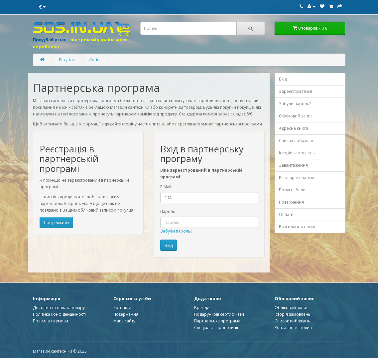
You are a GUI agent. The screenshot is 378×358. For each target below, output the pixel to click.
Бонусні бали (292, 190)
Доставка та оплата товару (59, 307)
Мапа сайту (124, 321)
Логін (94, 60)
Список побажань (297, 140)
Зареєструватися (295, 91)
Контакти (122, 307)
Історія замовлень (297, 153)
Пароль (167, 211)
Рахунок (67, 60)
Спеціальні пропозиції (216, 327)
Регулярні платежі (296, 177)
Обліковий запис (296, 116)
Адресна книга (293, 128)
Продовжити (56, 222)
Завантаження (293, 165)
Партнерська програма (217, 321)
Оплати (286, 214)
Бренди (201, 307)
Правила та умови (50, 321)
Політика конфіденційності (59, 314)
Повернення (291, 202)
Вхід (283, 79)
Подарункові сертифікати (219, 314)
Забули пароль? (176, 231)
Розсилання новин (297, 227)
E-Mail (165, 187)
